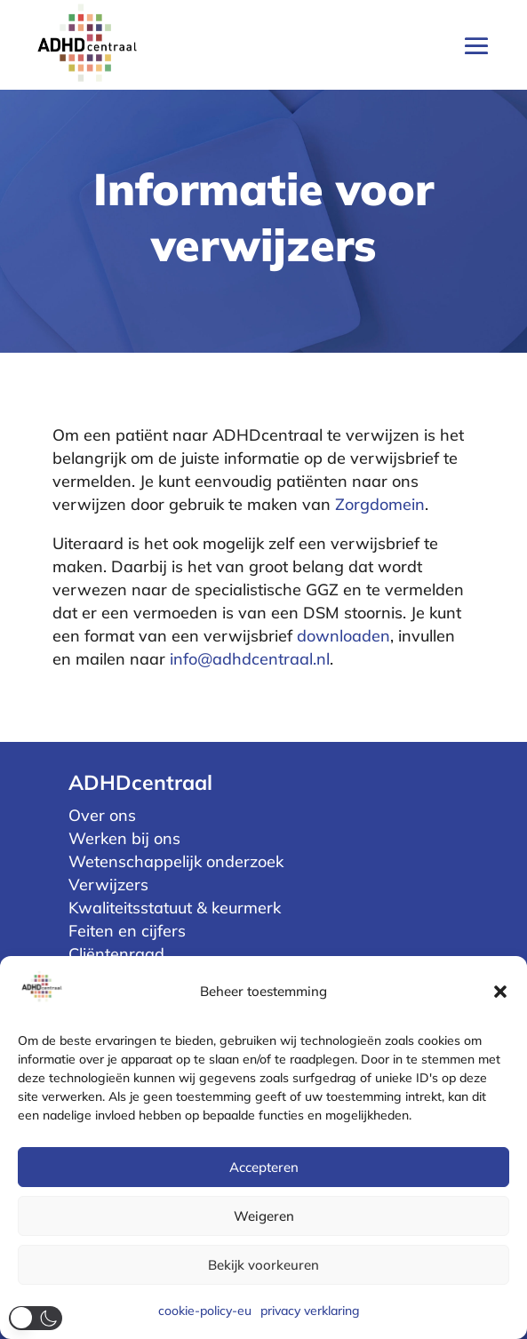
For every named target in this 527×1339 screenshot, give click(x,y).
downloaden (343, 636)
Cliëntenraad (116, 954)
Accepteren (264, 1167)
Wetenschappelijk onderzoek (175, 861)
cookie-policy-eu (205, 1311)
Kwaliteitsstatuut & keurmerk (174, 907)
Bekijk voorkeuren (263, 1264)
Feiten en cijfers (127, 931)
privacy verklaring (310, 1311)
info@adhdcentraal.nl (250, 659)
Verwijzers (108, 884)
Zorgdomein (380, 504)
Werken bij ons (124, 838)
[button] (500, 991)
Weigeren (264, 1215)
